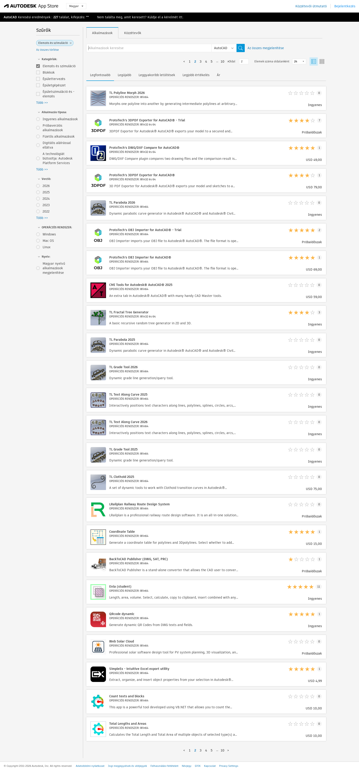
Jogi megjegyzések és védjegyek (127, 766)
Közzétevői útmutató (311, 6)
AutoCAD (10, 17)
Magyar (76, 6)
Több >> (42, 102)
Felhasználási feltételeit (164, 766)
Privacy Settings (228, 766)
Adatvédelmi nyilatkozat (90, 766)
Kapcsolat (210, 766)
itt (180, 17)
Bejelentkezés (344, 6)
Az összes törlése (47, 50)
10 (222, 61)
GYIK (198, 766)
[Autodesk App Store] (31, 6)
